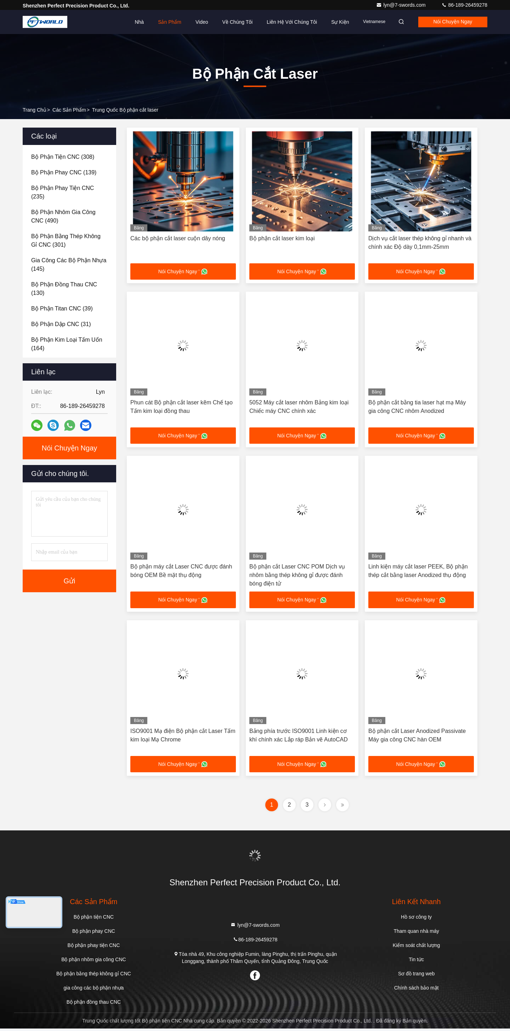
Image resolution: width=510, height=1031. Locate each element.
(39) (62, 309)
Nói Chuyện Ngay (450, 22)
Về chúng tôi (231, 22)
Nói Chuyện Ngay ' (183, 271)
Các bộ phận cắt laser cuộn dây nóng (177, 238)
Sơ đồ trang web (416, 976)
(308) (62, 157)
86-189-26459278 (464, 5)
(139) (63, 172)
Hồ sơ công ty (416, 919)
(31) (61, 324)
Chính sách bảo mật (416, 990)
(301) (66, 240)
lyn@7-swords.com (401, 5)
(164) (66, 344)
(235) (62, 192)
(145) (68, 264)
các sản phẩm (69, 110)
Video (195, 22)
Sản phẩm (163, 22)
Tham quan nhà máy (416, 933)
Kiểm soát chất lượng (416, 948)
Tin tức (416, 962)
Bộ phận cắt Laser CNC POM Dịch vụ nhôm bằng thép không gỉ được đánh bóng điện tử (297, 576)
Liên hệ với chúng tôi (285, 22)
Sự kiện (333, 22)
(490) (63, 216)
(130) (64, 288)
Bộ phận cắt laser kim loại (282, 238)
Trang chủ (34, 110)
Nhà (132, 22)
